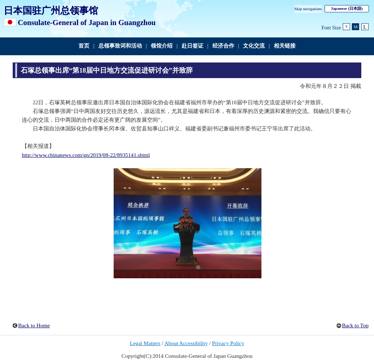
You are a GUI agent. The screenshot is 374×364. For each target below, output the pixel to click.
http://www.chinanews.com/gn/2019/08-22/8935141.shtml (86, 155)
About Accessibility (186, 343)
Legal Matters (145, 343)
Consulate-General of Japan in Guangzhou (87, 22)
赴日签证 (192, 46)
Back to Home (34, 325)
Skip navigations (308, 9)
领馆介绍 (161, 46)
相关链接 (285, 46)
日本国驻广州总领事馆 (51, 10)
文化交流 (254, 46)
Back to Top (355, 325)
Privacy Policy (228, 343)
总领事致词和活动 (120, 46)
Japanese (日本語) (346, 8)
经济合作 (223, 46)
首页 (83, 46)
